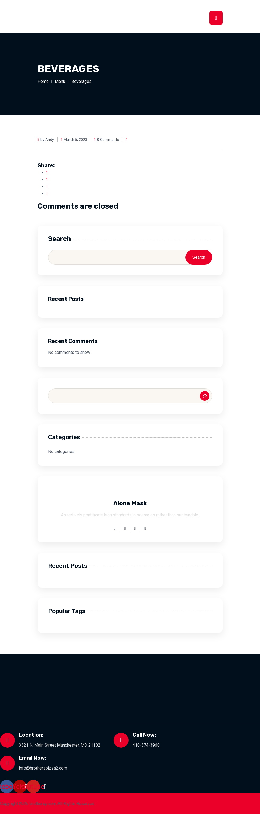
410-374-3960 (146, 745)
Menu (60, 81)
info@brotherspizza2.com (43, 768)
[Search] (204, 396)
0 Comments (106, 139)
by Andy (46, 139)
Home (43, 81)
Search (59, 239)
